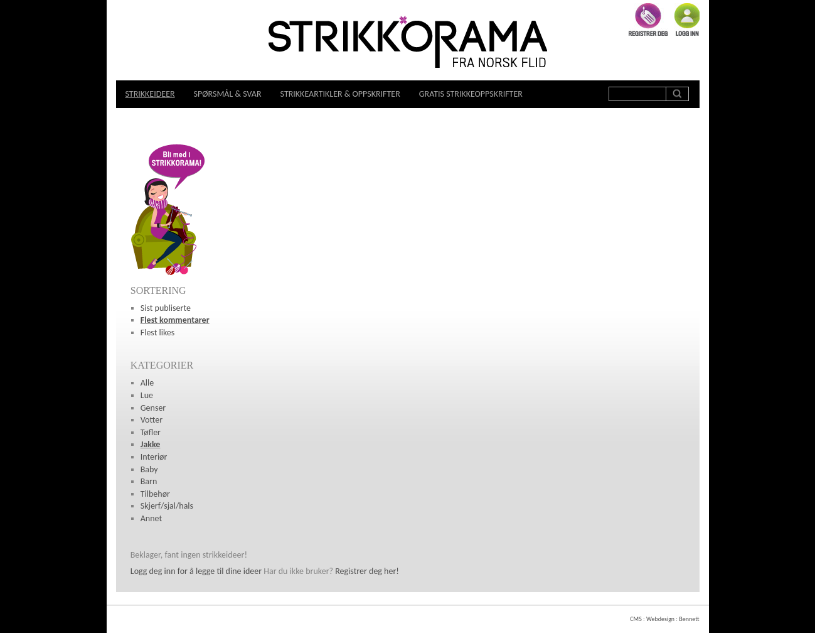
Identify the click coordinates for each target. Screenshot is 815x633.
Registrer (648, 19)
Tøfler (151, 432)
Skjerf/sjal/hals (167, 505)
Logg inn (687, 19)
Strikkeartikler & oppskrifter (340, 94)
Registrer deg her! (367, 571)
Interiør (154, 457)
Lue (147, 395)
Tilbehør (155, 494)
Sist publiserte (166, 308)
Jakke (151, 444)
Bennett (689, 619)
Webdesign (660, 619)
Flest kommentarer (175, 320)
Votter (151, 419)
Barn (149, 481)
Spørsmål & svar (228, 94)
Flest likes (158, 332)
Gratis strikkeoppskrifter (471, 94)
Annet (151, 518)
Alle (147, 382)
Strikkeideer (150, 94)
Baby (149, 469)
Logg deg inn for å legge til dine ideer (196, 571)
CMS (635, 619)
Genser (153, 408)
